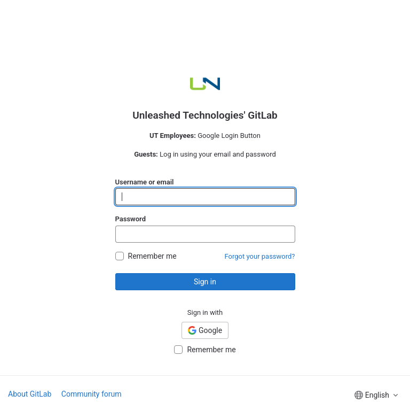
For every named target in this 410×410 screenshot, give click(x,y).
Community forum (91, 394)
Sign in (205, 281)
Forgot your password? (260, 256)
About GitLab (29, 394)
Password (130, 219)
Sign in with (205, 312)
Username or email (144, 182)
